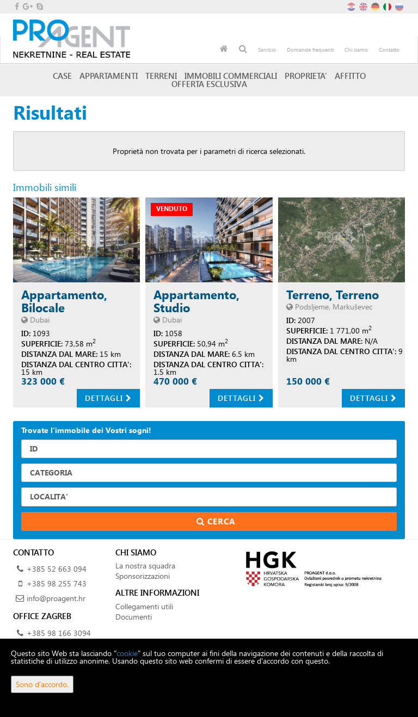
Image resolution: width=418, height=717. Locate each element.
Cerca (209, 521)
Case (62, 75)
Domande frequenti (310, 49)
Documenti (133, 616)
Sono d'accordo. (42, 684)
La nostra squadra (145, 565)
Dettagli (108, 398)
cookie (127, 653)
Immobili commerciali (231, 75)
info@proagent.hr (56, 598)
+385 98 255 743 (57, 583)
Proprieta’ (306, 75)
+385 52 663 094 (57, 569)
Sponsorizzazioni (142, 576)
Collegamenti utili (144, 606)
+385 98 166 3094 (59, 633)
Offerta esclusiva (209, 83)
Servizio (267, 49)
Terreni (161, 75)
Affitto (350, 75)
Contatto (389, 49)
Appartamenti (108, 75)
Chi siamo (356, 49)
